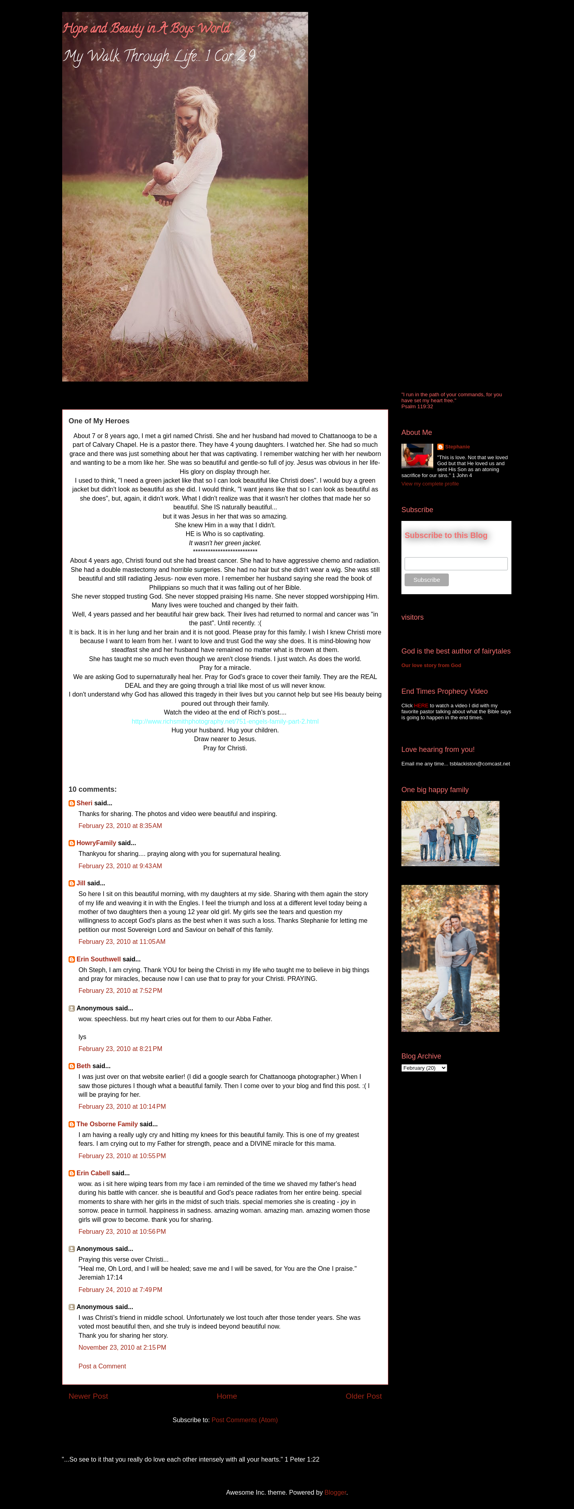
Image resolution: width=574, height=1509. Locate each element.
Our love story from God (431, 665)
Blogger (335, 1492)
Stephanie (457, 447)
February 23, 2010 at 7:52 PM (120, 990)
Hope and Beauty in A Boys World (145, 30)
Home (227, 1396)
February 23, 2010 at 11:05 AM (122, 941)
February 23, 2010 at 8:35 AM (120, 825)
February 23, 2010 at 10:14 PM (122, 1106)
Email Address (422, 553)
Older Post (364, 1396)
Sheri (84, 803)
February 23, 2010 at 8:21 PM (120, 1048)
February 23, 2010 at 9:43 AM (120, 866)
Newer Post (88, 1396)
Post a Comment (102, 1366)
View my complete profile (430, 484)
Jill (81, 883)
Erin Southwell (99, 959)
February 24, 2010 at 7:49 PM (120, 1289)
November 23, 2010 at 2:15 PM (122, 1347)
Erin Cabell (93, 1173)
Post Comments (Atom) (245, 1420)
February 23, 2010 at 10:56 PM (122, 1231)
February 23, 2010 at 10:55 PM (122, 1156)
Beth (84, 1066)
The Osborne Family (107, 1124)
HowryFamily (96, 843)
